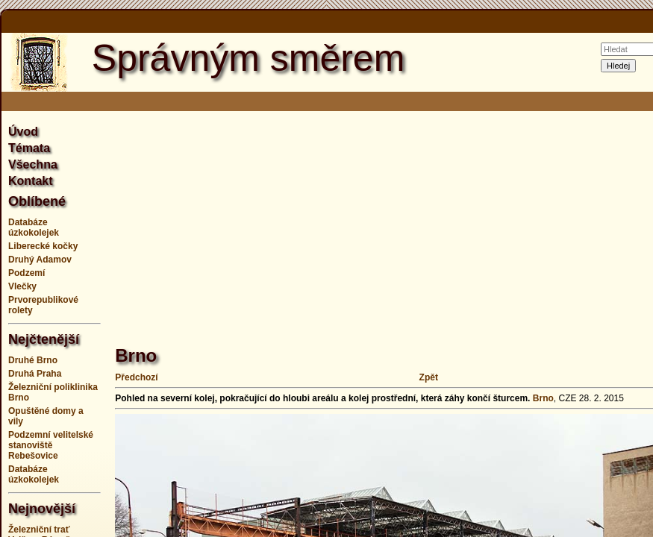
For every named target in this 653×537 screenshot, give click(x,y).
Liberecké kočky (43, 246)
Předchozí (136, 377)
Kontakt (30, 181)
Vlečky (22, 286)
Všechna (32, 164)
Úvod (23, 131)
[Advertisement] (383, 220)
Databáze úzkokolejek (33, 227)
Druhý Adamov (40, 259)
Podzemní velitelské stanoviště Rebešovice (50, 445)
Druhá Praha (34, 373)
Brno (543, 398)
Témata (29, 148)
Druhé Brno (32, 360)
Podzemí (26, 273)
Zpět (428, 377)
